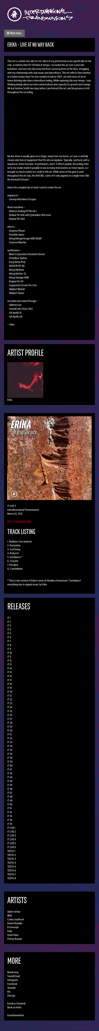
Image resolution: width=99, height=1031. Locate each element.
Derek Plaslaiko (15, 923)
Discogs (11, 995)
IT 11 (9, 656)
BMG (9, 915)
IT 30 (10, 730)
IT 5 (9, 633)
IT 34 (9, 746)
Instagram (12, 980)
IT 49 (9, 800)
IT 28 (9, 722)
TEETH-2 (11, 855)
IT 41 (9, 769)
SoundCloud (13, 976)
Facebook (12, 983)
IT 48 (10, 796)
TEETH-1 (11, 851)
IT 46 (9, 788)
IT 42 (9, 773)
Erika (9, 399)
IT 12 (9, 660)
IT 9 (9, 649)
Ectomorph (13, 927)
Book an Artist (14, 1007)
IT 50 (9, 804)
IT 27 (9, 718)
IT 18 (9, 683)
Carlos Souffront (15, 919)
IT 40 (10, 765)
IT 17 (9, 680)
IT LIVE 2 (11, 831)
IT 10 (9, 652)
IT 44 (9, 781)
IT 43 (9, 777)
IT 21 (9, 695)
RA (8, 991)
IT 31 (9, 734)
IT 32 (9, 738)
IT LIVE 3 (11, 835)
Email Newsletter (15, 1015)
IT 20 (9, 691)
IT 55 (9, 823)
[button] (14, 33)
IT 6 (9, 637)
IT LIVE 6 (11, 847)
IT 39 (9, 761)
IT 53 (9, 816)
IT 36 (9, 753)
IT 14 (9, 668)
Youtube (11, 987)
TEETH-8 (11, 878)
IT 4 (9, 629)
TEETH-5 (11, 866)
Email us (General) (16, 1003)
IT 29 (9, 726)
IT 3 (9, 625)
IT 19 (9, 687)
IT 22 (9, 699)
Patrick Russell (14, 938)
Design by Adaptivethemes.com (84, 1027)
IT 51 (9, 808)
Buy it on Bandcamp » (19, 521)
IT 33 (9, 742)
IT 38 (10, 757)
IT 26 (9, 715)
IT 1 (8, 617)
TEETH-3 (11, 858)
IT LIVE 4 (11, 839)
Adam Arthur (14, 911)
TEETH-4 (11, 862)
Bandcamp (12, 972)
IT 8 (9, 645)
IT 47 (9, 792)
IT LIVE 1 (11, 827)
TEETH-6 (11, 870)
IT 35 (9, 750)
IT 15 (9, 672)
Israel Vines (13, 935)
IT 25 (9, 711)
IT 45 (9, 785)
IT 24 (9, 707)
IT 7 (9, 641)
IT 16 (9, 676)
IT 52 (9, 812)
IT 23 (9, 703)
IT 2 (9, 621)
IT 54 (9, 820)
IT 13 (9, 664)
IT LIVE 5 (11, 843)
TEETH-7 (11, 874)
